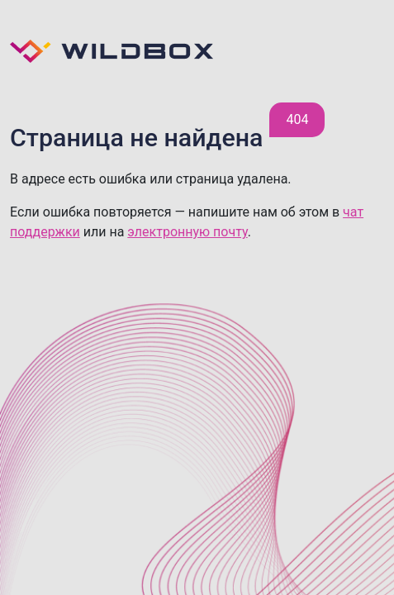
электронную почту (187, 232)
